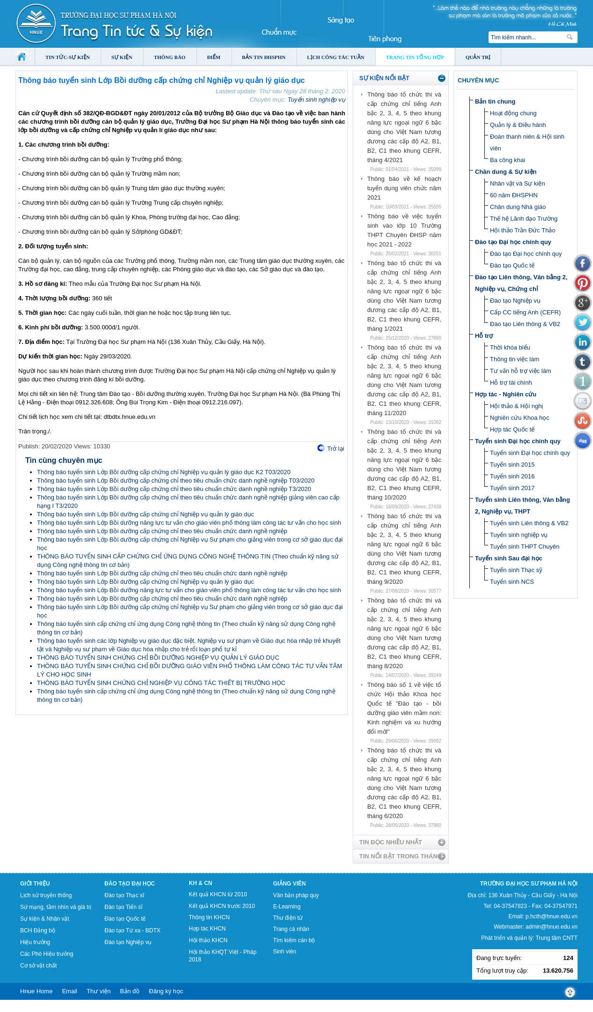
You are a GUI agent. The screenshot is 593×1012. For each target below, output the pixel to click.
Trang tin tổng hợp (415, 57)
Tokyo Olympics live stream (34, 1008)
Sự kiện (122, 57)
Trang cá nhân (291, 929)
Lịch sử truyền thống (46, 895)
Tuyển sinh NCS (512, 581)
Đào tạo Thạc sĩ (124, 895)
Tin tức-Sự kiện (67, 57)
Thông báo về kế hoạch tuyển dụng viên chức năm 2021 (404, 188)
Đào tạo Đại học (129, 883)
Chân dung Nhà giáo (518, 206)
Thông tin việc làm (514, 359)
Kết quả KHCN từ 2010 (218, 894)
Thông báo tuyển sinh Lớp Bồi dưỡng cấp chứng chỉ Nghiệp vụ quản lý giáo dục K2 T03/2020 (163, 472)
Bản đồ (130, 991)
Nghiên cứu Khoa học (519, 417)
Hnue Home (36, 991)
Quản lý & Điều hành (518, 124)
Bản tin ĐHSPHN (264, 57)
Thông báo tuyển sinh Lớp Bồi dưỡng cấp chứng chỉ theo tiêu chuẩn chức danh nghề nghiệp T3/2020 (174, 488)
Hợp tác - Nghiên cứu (505, 394)
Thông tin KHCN (209, 917)
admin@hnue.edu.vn (552, 926)
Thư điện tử (288, 918)
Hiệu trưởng (35, 942)
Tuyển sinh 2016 (512, 476)
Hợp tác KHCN (207, 928)
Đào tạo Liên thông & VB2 (525, 323)
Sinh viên (284, 951)
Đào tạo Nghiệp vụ (515, 300)
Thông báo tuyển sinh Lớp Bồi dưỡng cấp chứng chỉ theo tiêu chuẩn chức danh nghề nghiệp (162, 531)
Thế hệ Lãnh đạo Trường (523, 218)
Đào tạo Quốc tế (512, 265)
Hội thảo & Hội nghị (516, 405)
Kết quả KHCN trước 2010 (222, 906)
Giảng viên (289, 883)
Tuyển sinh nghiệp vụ (316, 99)
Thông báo (169, 57)
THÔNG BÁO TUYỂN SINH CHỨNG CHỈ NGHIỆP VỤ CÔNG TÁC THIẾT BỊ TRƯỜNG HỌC (161, 682)
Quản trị (478, 57)
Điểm (214, 57)
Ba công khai (507, 160)
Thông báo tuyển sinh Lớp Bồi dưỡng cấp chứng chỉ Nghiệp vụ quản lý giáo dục (145, 514)
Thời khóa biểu (510, 347)
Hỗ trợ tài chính (511, 382)
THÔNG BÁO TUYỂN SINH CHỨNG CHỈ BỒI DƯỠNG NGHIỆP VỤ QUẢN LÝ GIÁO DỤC (158, 657)
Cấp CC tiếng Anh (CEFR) (525, 312)
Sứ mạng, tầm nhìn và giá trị (55, 907)
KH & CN (200, 883)
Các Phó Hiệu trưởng (46, 954)
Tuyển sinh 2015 (512, 464)
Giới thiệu (35, 883)
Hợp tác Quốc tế (512, 429)
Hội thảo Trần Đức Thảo (523, 230)
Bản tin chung (495, 101)
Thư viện (99, 991)
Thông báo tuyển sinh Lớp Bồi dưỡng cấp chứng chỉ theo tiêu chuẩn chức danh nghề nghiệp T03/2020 (176, 480)
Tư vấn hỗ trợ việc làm (520, 370)
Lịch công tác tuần (335, 57)
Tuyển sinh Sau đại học (508, 558)
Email (69, 991)
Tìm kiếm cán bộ (294, 940)
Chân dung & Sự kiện (506, 171)
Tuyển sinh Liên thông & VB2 (529, 523)
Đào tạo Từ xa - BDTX (132, 930)
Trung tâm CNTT (556, 938)
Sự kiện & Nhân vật (44, 918)
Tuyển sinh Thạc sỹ (516, 569)
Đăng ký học (166, 991)
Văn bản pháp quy (296, 895)
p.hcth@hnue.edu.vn (552, 916)
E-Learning (287, 906)
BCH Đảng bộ (37, 930)
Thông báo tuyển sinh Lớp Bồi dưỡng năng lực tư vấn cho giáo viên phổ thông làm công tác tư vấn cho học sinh (189, 522)
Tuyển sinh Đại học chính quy (518, 441)
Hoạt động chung (513, 113)
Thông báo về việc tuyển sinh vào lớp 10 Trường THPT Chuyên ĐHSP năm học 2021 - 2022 (404, 230)
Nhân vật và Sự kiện (517, 183)
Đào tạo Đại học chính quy (513, 242)
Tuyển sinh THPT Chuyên (524, 546)
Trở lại (335, 448)
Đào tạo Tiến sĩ (123, 907)
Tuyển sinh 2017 (512, 487)
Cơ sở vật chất (38, 965)
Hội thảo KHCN (208, 940)
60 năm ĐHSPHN (514, 195)
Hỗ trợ (484, 335)
